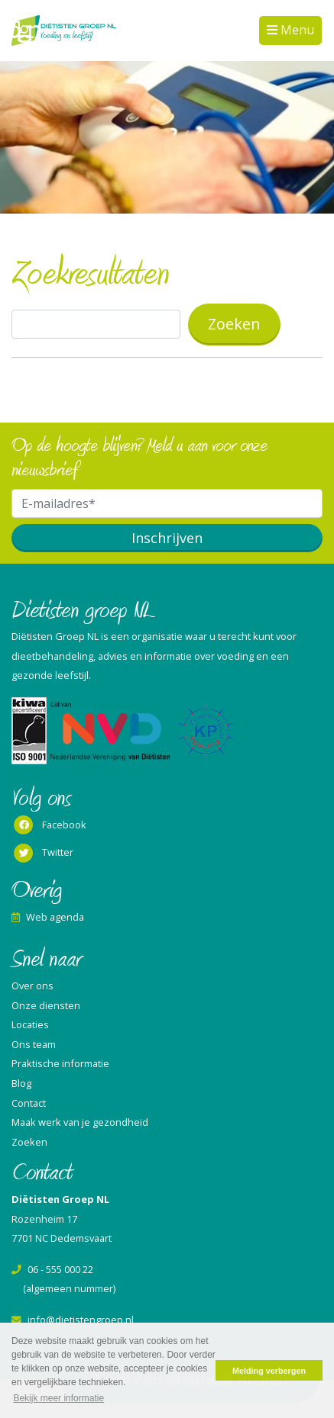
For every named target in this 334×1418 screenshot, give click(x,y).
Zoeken (29, 1142)
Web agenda (47, 917)
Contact (28, 1103)
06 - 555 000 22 (52, 1269)
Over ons (32, 985)
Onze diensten (45, 1005)
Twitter (42, 853)
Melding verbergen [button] (269, 1370)
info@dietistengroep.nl (72, 1319)
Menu (295, 29)
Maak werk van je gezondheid (79, 1122)
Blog (21, 1083)
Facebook (48, 825)
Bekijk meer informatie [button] (58, 1398)
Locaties (30, 1024)
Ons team (33, 1044)
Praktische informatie (60, 1063)
